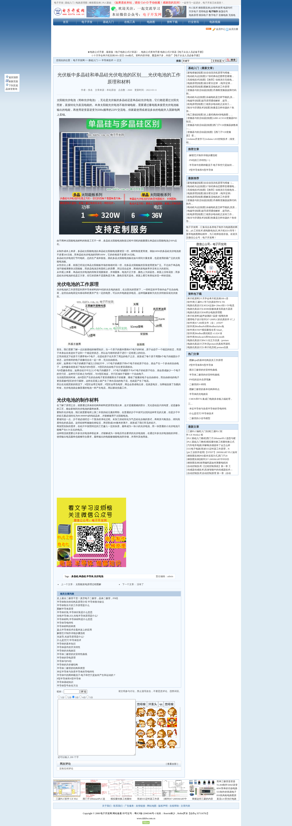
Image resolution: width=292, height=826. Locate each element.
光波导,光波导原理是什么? (70, 636)
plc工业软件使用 (196, 452)
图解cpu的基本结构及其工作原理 (206, 360)
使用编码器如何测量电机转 (214, 462)
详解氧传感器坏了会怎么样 (216, 445)
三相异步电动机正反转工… (218, 104)
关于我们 (106, 805)
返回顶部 (12, 77)
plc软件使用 (217, 7)
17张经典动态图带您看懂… (220, 76)
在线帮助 (174, 805)
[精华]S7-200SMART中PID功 (214, 459)
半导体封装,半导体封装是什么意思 (74, 612)
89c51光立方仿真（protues (215, 340)
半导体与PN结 (64, 661)
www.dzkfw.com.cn (146, 818)
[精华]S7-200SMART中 (175, 798)
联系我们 (118, 805)
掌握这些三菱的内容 (202, 798)
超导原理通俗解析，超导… (215, 100)
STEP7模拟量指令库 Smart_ (209, 330)
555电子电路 (194, 448)
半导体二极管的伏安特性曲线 (72, 654)
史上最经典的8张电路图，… (218, 114)
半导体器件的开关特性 (68, 647)
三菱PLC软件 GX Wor (67, 798)
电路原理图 (81, 2)
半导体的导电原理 (66, 657)
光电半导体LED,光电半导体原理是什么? (77, 615)
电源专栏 (228, 7)
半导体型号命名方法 (67, 685)
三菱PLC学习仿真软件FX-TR (210, 302)
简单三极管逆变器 (226, 781)
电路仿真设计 (195, 305)
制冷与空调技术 (196, 107)
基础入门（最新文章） (201, 68)
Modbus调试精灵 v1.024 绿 (208, 333)
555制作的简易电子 (226, 792)
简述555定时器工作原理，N (215, 448)
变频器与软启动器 (197, 90)
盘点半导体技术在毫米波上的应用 (74, 629)
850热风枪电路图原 (226, 795)
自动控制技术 (195, 466)
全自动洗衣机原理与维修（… (219, 183)
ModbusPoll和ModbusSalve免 (209, 326)
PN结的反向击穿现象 (200, 379)
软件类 (191, 302)
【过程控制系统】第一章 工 (216, 466)
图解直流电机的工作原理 (216, 86)
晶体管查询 (11, 89)
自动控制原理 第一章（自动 (216, 473)
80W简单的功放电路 (227, 788)
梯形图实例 (95, 2)
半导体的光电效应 (66, 650)
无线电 (231, 15)
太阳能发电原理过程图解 (88, 584)
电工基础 (192, 114)
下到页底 (12, 85)
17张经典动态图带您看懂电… (221, 186)
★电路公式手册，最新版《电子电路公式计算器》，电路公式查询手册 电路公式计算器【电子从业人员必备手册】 (146, 52)
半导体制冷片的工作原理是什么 (73, 605)
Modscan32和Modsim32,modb (209, 337)
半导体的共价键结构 (67, 664)
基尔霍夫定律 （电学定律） (218, 193)
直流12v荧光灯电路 (226, 798)
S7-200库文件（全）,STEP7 (209, 323)
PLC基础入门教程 (197, 438)
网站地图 (151, 805)
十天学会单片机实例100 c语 (214, 298)
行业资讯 (193, 21)
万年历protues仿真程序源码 (216, 344)
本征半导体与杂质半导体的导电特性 (75, 671)
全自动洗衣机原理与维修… (218, 72)
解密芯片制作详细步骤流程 (71, 633)
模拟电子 (203, 15)
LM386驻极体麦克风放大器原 (217, 309)
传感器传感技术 (196, 469)
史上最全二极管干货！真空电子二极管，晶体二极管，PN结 (87, 598)
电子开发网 (79, 60)
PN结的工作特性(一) (199, 160)
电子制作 (213, 11)
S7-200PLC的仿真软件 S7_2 (221, 319)
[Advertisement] (146, 41)
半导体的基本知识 (66, 643)
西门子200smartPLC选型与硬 (221, 438)
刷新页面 (12, 81)
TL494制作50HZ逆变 (227, 785)
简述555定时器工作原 (148, 798)
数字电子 (213, 15)
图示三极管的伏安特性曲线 (203, 369)
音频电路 (223, 15)
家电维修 (192, 72)
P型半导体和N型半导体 (69, 678)
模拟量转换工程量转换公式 (220, 441)
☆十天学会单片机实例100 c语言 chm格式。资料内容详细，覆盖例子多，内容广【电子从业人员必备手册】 (146, 55)
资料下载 (172, 21)
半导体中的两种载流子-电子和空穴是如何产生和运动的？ (86, 675)
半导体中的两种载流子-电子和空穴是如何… (211, 165)
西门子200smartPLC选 (94, 798)
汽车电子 (193, 11)
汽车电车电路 (195, 445)
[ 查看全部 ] (172, 764)
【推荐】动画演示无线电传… (221, 190)
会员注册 (232, 29)
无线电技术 (193, 79)
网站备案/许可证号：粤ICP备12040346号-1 (134, 813)
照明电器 (203, 11)
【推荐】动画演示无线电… (220, 79)
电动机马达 (193, 76)
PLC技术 (193, 7)
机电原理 (192, 86)
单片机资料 (193, 298)
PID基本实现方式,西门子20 (213, 455)
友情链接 (140, 805)
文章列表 (185, 805)
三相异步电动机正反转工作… (219, 214)
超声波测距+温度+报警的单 (214, 316)
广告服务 (129, 805)
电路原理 (193, 15)
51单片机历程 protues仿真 (215, 347)
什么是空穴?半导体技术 (69, 640)
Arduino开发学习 (196, 139)
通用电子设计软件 (197, 319)
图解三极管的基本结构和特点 (204, 389)
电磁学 (191, 100)
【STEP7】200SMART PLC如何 (221, 452)
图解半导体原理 (65, 608)
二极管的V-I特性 (197, 384)
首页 (65, 21)
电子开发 (58, 2)
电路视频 (214, 21)
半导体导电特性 (65, 622)
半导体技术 (107, 60)
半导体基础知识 (65, 682)
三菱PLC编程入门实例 (199, 431)
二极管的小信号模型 (199, 418)
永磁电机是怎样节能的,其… (220, 97)
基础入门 (69, 2)
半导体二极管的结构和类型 (71, 668)
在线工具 (129, 21)
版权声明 (163, 805)
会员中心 (219, 29)
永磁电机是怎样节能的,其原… (221, 207)
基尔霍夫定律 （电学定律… (218, 83)
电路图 (151, 21)
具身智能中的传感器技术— (219, 469)
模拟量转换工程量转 (121, 798)
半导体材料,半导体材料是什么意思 (74, 619)
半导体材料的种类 (66, 626)
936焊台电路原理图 (212, 312)
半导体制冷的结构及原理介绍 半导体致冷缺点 (80, 601)
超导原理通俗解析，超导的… (217, 210)
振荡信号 (223, 11)
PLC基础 (106, 2)
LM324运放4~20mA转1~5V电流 (218, 305)
